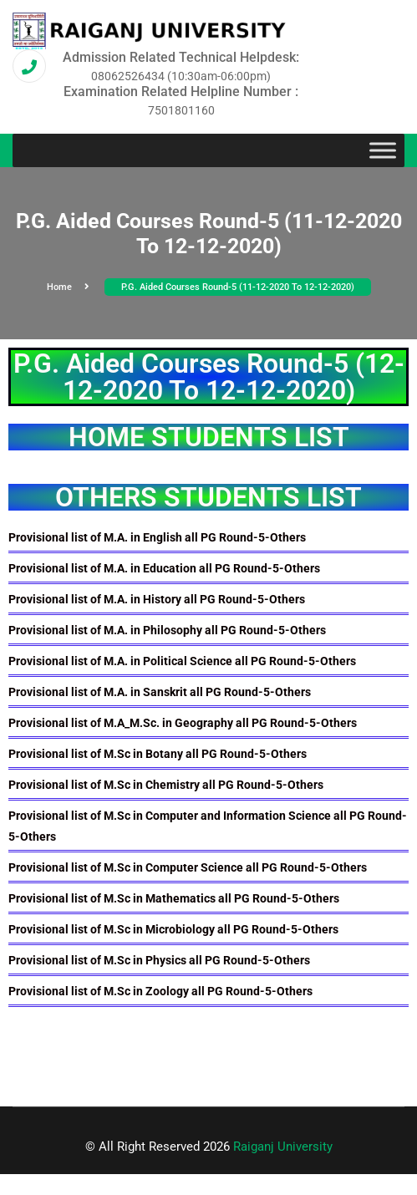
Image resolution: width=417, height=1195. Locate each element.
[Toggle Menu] (382, 151)
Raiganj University (283, 1146)
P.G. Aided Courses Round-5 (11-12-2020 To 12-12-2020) (237, 287)
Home (68, 287)
